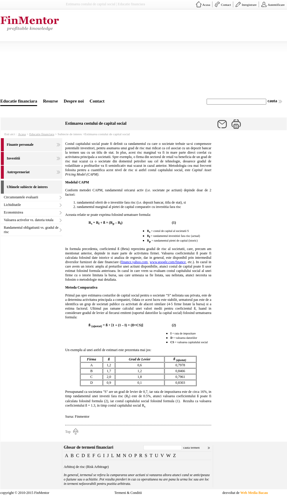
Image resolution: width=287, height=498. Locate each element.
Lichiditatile (12, 205)
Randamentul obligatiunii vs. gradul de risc (31, 229)
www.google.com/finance (168, 262)
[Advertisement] (172, 55)
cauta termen (191, 447)
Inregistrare (249, 4)
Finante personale (20, 145)
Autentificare (276, 4)
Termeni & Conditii (128, 493)
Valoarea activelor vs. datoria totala (28, 220)
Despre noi (74, 101)
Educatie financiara (18, 101)
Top (68, 432)
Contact (226, 4)
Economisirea (13, 212)
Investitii (13, 158)
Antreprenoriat (18, 172)
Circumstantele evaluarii (21, 197)
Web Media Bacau (254, 493)
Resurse (50, 101)
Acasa (206, 4)
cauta (272, 101)
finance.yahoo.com (134, 262)
